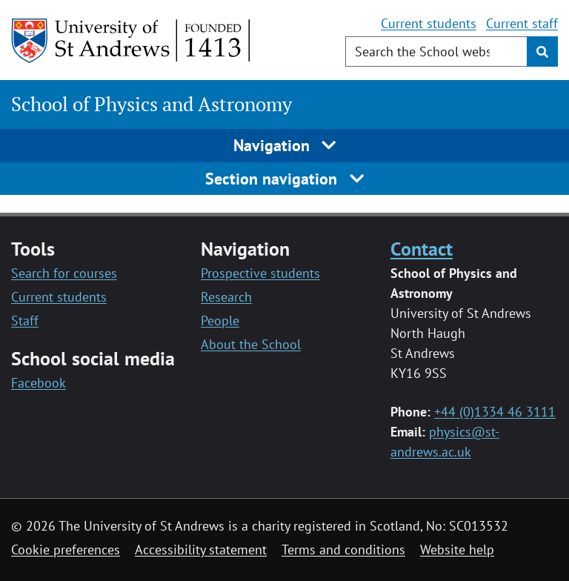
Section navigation (284, 178)
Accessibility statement (201, 549)
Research (226, 296)
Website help (457, 549)
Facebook (38, 382)
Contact (421, 248)
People (220, 320)
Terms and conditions (343, 549)
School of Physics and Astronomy (151, 104)
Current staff (522, 23)
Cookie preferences (65, 549)
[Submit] (542, 51)
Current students (428, 23)
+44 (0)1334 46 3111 (495, 411)
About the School (251, 344)
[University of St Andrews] (131, 41)
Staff (25, 320)
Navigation (284, 145)
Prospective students (260, 273)
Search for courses (64, 273)
